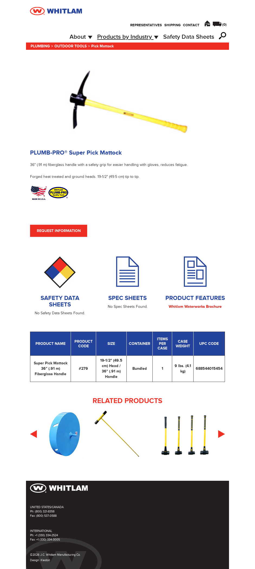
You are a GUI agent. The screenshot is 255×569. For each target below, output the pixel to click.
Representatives (146, 25)
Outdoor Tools (70, 46)
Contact (191, 25)
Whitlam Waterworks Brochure (195, 306)
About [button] (81, 37)
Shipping (172, 25)
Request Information (59, 230)
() (224, 24)
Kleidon (45, 560)
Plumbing (40, 46)
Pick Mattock (102, 46)
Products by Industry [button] (127, 37)
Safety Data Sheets (188, 37)
